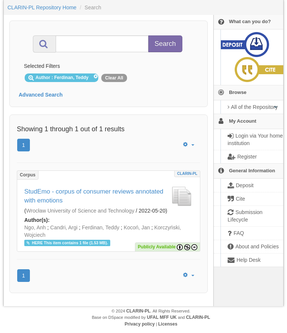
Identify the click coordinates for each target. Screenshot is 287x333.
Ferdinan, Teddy (100, 227)
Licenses (167, 324)
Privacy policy (139, 324)
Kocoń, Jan (137, 227)
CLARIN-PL (187, 174)
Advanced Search (41, 95)
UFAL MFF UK (162, 317)
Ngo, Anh (35, 227)
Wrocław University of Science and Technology (80, 211)
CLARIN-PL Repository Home (42, 7)
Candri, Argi (63, 227)
